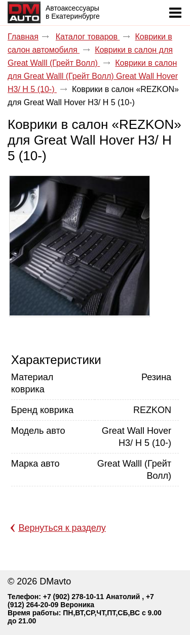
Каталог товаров (88, 36)
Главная (23, 36)
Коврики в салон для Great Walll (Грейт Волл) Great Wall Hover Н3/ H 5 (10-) (93, 76)
